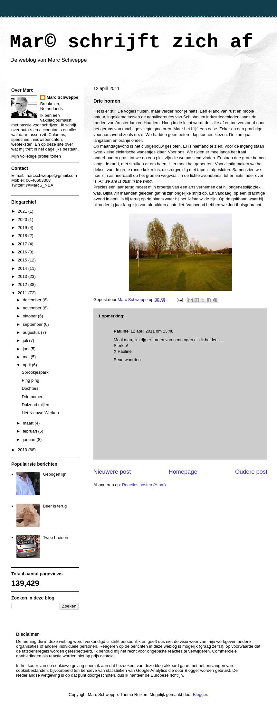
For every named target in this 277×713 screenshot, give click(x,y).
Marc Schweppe (62, 97)
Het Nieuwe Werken (40, 412)
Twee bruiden (55, 537)
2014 (23, 268)
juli (26, 340)
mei (27, 356)
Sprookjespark (35, 372)
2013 (23, 276)
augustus (32, 332)
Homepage (183, 472)
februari (30, 431)
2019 (23, 227)
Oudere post (251, 472)
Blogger (200, 694)
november (33, 308)
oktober (30, 316)
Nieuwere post (112, 472)
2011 (23, 292)
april (27, 364)
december (33, 299)
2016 (23, 252)
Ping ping (30, 380)
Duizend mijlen (35, 404)
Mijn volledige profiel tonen (36, 156)
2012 (23, 284)
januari (30, 439)
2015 (23, 260)
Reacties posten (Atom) (144, 484)
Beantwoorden (127, 359)
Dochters (30, 388)
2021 (23, 211)
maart (29, 423)
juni (27, 348)
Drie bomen (32, 396)
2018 (23, 235)
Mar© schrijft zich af (131, 42)
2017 (23, 244)
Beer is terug (55, 506)
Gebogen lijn (54, 474)
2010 (23, 449)
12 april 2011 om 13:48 (151, 331)
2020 (23, 219)
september (33, 324)
